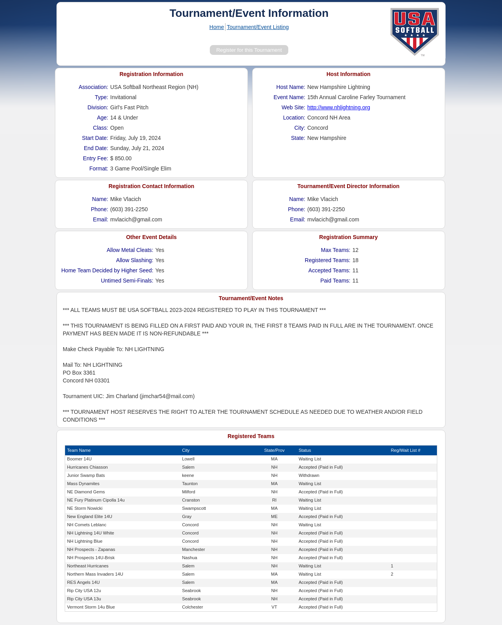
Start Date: (95, 138)
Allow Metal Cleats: (130, 250)
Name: (100, 199)
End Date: (96, 148)
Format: (98, 168)
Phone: (99, 209)
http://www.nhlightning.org (338, 107)
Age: (102, 117)
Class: (100, 128)
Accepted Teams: (329, 270)
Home (216, 27)
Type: (101, 97)
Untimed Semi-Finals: (127, 280)
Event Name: (290, 97)
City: (300, 128)
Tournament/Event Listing (258, 27)
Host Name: (291, 87)
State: (298, 138)
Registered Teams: (327, 260)
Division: (97, 107)
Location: (294, 117)
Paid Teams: (335, 280)
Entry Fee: (95, 158)
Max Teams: (335, 250)
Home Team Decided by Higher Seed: (107, 270)
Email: (100, 219)
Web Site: (293, 107)
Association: (93, 87)
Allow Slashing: (134, 260)
